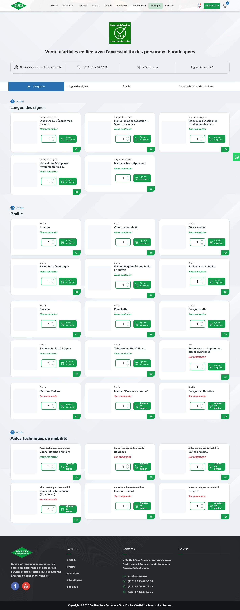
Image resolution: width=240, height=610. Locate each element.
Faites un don (212, 5)
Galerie (108, 5)
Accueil (54, 5)
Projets (96, 5)
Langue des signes (77, 86)
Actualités (122, 5)
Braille (126, 86)
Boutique (155, 5)
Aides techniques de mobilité (195, 86)
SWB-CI (67, 5)
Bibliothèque (139, 5)
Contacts (170, 5)
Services (83, 5)
